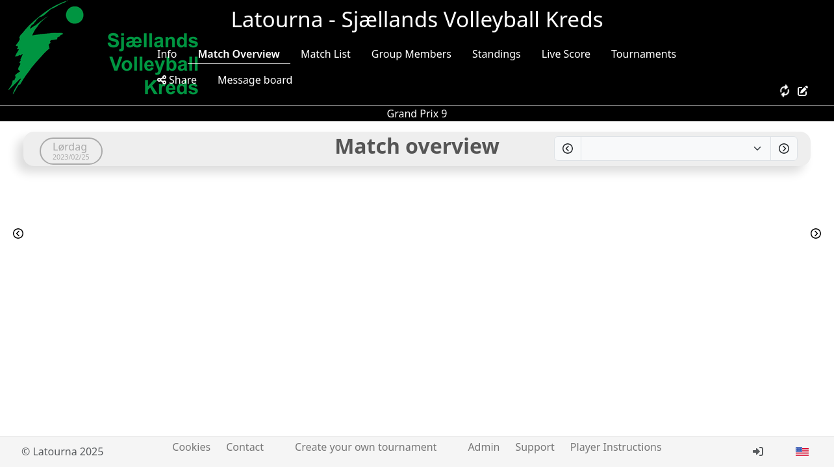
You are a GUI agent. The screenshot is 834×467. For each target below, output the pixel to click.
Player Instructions (616, 447)
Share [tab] (177, 80)
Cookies (191, 447)
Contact (245, 447)
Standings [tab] (496, 54)
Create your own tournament (365, 447)
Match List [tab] (326, 54)
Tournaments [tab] (643, 54)
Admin (483, 447)
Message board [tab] (255, 80)
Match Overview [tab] (239, 54)
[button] (802, 451)
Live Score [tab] (566, 54)
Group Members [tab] (411, 54)
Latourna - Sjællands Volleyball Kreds (417, 19)
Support (534, 447)
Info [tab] (167, 54)
